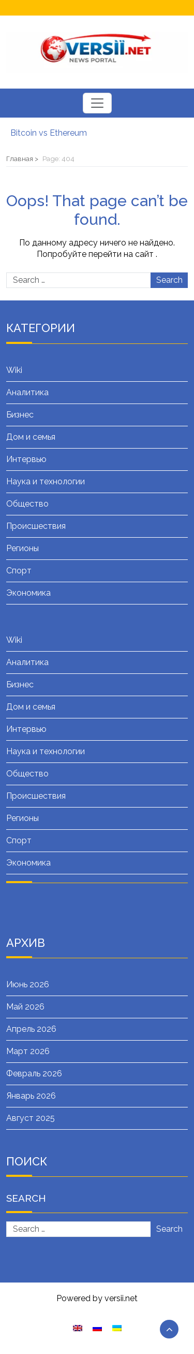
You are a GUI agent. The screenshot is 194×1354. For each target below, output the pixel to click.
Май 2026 (25, 1007)
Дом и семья (30, 437)
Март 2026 (28, 1051)
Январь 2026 (31, 1096)
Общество (27, 504)
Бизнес (20, 415)
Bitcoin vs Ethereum (48, 133)
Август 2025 (30, 1118)
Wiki (14, 370)
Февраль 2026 (34, 1073)
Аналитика (27, 392)
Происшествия (36, 526)
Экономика (28, 593)
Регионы (22, 548)
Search (169, 280)
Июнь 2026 (27, 984)
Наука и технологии (45, 481)
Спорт (19, 570)
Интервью (26, 459)
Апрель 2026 (31, 1029)
